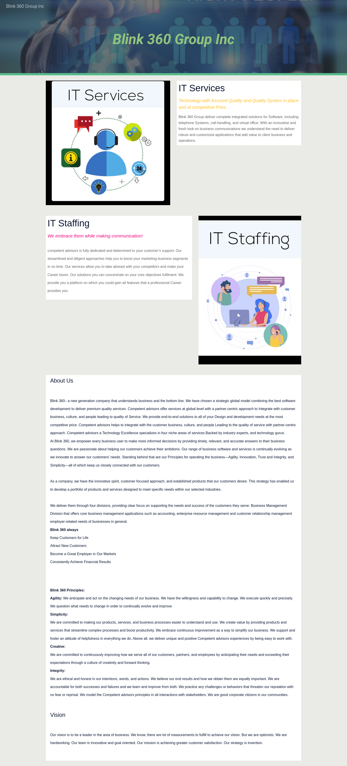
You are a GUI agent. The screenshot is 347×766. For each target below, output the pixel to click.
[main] (173, 37)
